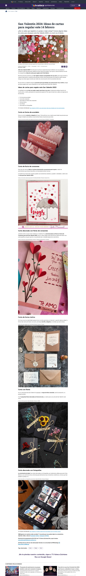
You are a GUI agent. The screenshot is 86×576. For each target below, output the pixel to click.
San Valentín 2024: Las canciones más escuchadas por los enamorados (47, 108)
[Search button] (79, 5)
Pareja (36, 548)
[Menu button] (10, 5)
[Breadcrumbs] (6, 11)
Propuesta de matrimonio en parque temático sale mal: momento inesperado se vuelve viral (31, 568)
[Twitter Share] (62, 66)
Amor (30, 548)
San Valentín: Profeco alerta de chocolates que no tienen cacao (45, 531)
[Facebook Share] (66, 66)
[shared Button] (64, 66)
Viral (41, 548)
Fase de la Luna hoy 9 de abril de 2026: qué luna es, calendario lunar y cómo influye (69, 568)
